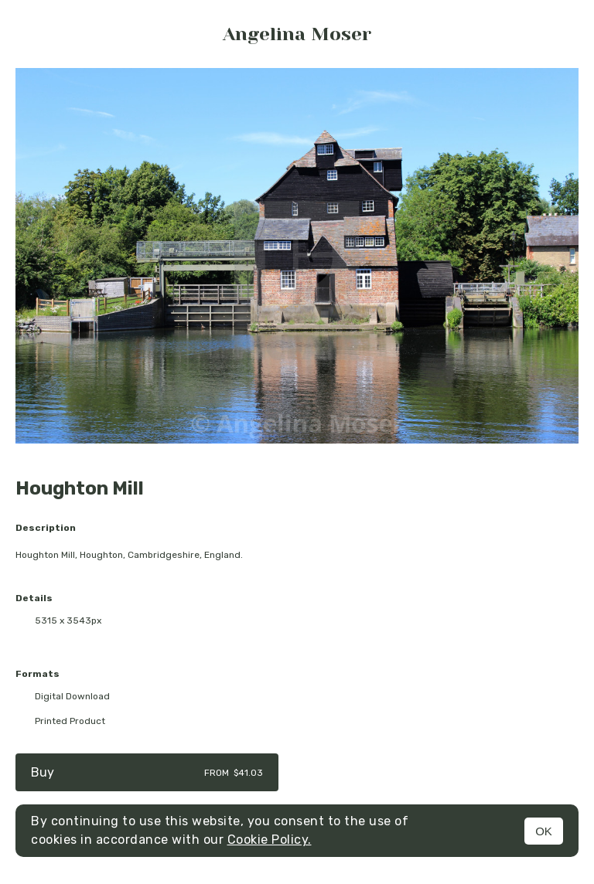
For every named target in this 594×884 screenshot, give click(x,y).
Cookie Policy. (269, 839)
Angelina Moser (297, 34)
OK (543, 831)
